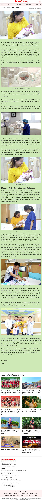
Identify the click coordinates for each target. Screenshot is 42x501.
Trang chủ (3, 7)
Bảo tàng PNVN (25, 493)
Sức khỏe (8, 7)
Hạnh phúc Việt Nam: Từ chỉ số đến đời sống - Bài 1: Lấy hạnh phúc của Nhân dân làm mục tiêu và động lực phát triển (10, 412)
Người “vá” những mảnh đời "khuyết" (10, 449)
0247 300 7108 (15, 483)
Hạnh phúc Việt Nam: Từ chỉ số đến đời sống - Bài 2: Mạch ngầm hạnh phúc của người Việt (10, 392)
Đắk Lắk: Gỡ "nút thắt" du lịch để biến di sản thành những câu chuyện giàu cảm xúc (31, 392)
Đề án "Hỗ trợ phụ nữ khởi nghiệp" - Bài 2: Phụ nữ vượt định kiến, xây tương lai (10, 432)
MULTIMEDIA (28, 4)
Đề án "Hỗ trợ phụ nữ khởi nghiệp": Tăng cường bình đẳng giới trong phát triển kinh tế (31, 432)
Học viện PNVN (21, 495)
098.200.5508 (14, 479)
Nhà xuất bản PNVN (33, 493)
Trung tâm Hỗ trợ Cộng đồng (11, 495)
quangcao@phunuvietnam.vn (15, 481)
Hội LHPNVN (18, 493)
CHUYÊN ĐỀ (38, 4)
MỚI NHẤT (9, 4)
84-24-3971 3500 (9, 472)
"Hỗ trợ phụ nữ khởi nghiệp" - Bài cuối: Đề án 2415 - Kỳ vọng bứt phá (31, 410)
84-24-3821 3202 (20, 472)
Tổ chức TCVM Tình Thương (31, 495)
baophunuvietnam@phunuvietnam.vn (11, 475)
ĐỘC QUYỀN (19, 4)
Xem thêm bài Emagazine (13, 375)
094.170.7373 (11, 473)
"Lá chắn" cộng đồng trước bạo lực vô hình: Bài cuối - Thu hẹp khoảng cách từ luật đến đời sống (31, 451)
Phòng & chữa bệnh (16, 7)
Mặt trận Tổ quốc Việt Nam (9, 493)
